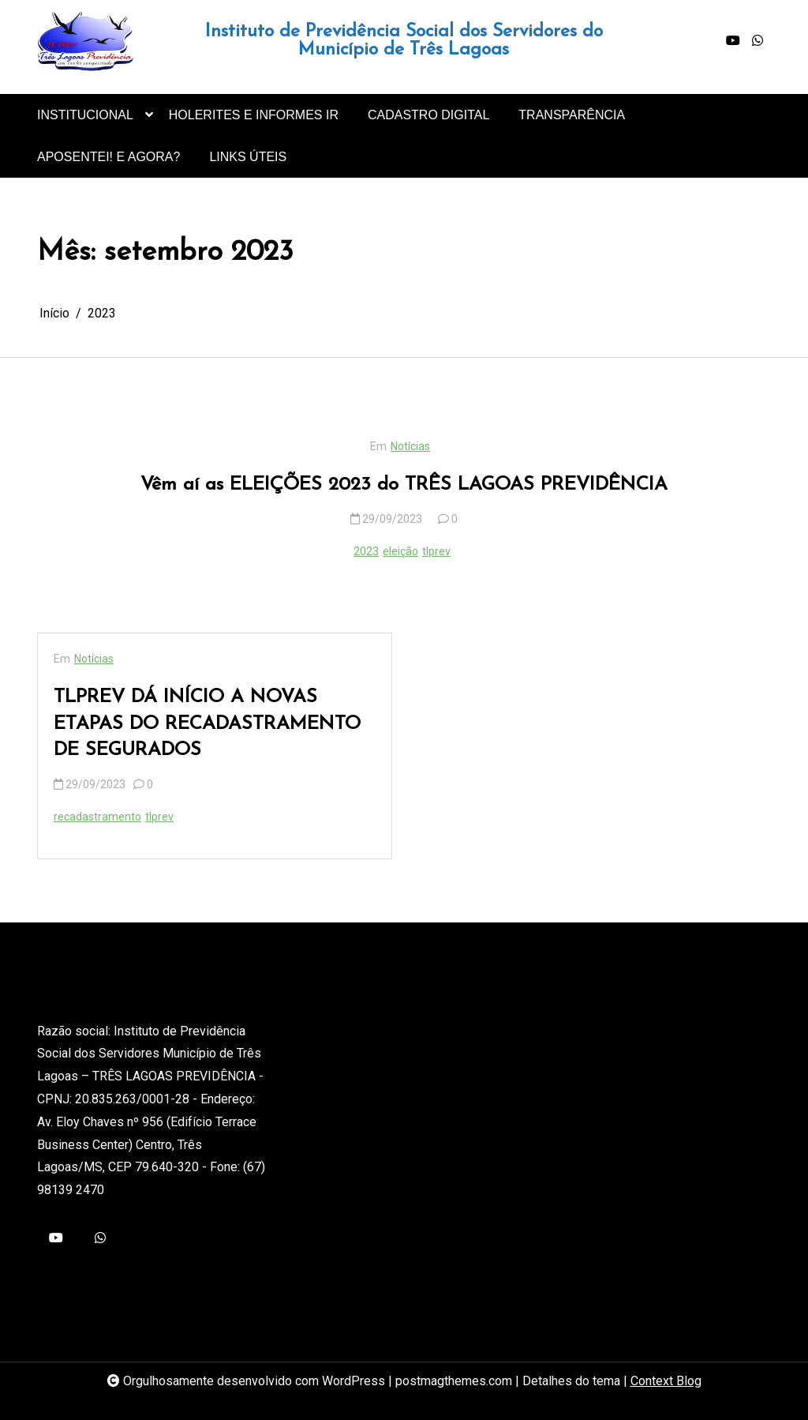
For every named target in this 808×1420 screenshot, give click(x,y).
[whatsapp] (757, 41)
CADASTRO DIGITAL (428, 115)
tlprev (436, 551)
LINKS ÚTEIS (247, 156)
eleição (400, 551)
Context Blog (665, 1380)
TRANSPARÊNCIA (571, 115)
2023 (366, 551)
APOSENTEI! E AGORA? (108, 156)
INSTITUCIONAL (85, 122)
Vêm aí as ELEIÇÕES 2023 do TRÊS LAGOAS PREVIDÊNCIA (404, 484)
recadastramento (97, 816)
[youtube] (733, 41)
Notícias (410, 446)
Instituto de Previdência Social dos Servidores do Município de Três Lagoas (404, 41)
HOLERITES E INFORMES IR (254, 115)
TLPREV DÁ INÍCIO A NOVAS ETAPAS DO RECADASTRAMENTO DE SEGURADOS (207, 724)
